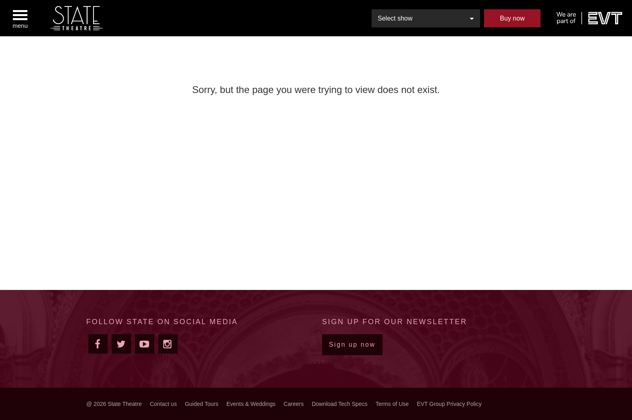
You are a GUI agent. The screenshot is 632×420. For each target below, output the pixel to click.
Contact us (163, 404)
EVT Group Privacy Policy (449, 404)
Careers (294, 404)
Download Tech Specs (339, 404)
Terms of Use (392, 404)
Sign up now (352, 344)
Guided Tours (201, 404)
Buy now (512, 18)
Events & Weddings (251, 404)
